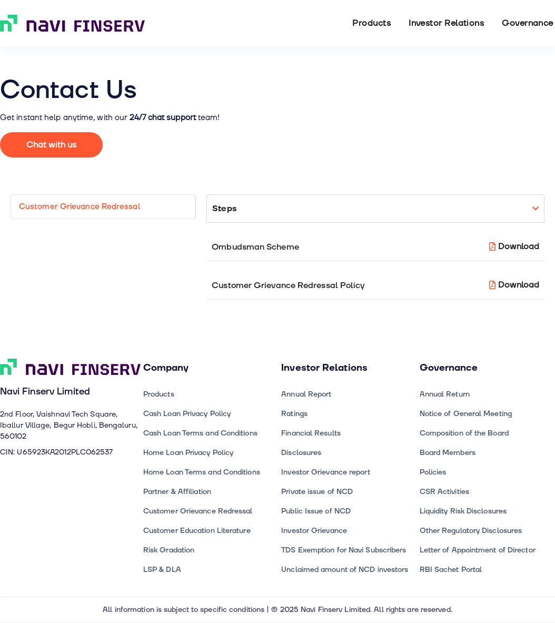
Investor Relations (446, 23)
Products (371, 23)
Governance (527, 23)
